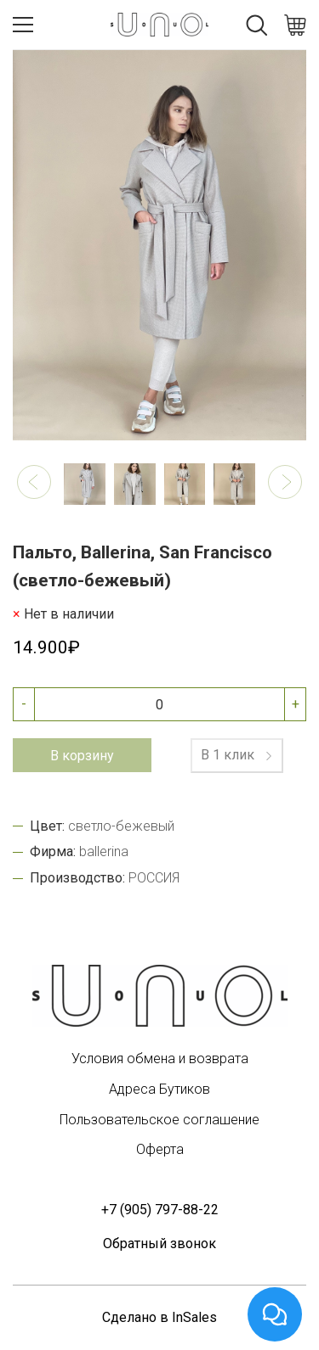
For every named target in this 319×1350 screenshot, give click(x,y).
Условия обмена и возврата (159, 1058)
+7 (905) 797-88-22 (160, 1210)
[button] (34, 482)
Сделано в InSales (159, 1317)
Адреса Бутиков (159, 1089)
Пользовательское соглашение (159, 1120)
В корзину (82, 756)
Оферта (160, 1149)
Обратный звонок (159, 1243)
